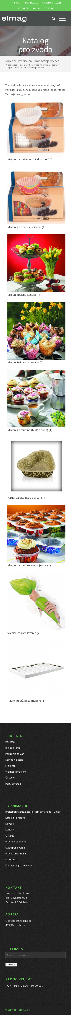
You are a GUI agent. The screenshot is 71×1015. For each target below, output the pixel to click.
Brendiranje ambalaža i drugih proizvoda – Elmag (32, 811)
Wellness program (15, 771)
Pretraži (11, 964)
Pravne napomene (16, 841)
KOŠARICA (23, 8)
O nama (9, 835)
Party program (13, 783)
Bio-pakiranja (12, 747)
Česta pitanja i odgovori (18, 865)
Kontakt (9, 829)
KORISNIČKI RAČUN (51, 2)
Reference (11, 859)
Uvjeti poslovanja (15, 847)
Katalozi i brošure (15, 817)
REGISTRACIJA (31, 2)
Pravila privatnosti (15, 853)
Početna (10, 741)
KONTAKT (49, 8)
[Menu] (60, 18)
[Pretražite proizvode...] (51, 18)
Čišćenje (10, 777)
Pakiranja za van (14, 753)
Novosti (9, 823)
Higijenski (10, 765)
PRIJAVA (15, 2)
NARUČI (36, 8)
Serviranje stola (14, 759)
